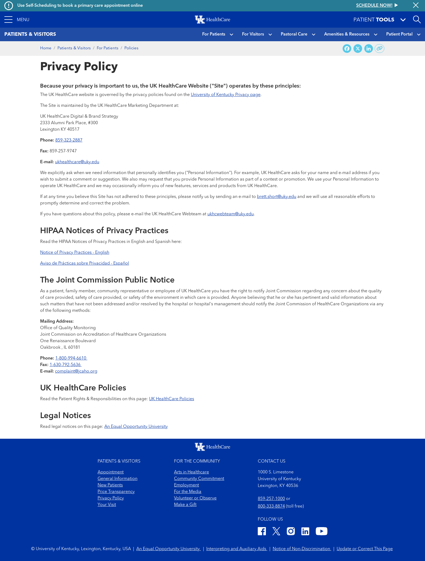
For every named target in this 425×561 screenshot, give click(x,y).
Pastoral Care (294, 34)
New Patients (110, 485)
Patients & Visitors (74, 48)
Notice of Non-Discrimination (302, 549)
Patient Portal (399, 34)
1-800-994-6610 (71, 358)
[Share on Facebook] (347, 48)
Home (45, 48)
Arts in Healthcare (191, 472)
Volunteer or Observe (195, 498)
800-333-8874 (271, 506)
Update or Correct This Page (365, 549)
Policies (131, 48)
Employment (186, 485)
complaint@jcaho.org (76, 371)
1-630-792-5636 (66, 365)
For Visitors (253, 34)
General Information (117, 479)
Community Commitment (199, 479)
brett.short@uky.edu (276, 197)
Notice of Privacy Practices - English (74, 253)
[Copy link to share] (380, 48)
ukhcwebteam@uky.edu (230, 214)
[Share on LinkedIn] (368, 48)
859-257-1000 (271, 499)
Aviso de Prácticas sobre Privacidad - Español (84, 263)
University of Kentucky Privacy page (225, 95)
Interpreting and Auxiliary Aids (236, 549)
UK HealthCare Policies (171, 399)
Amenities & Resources (346, 34)
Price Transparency (116, 492)
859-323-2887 (68, 140)
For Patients (213, 34)
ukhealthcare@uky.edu (77, 162)
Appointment (111, 472)
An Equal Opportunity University (136, 427)
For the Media (187, 492)
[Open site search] (417, 19)
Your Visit (107, 505)
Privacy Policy (111, 498)
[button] (17, 19)
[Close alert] (416, 6)
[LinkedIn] (305, 532)
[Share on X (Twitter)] (357, 48)
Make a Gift (185, 505)
